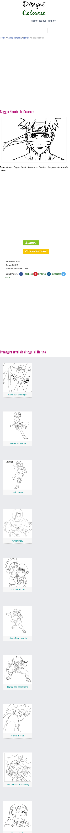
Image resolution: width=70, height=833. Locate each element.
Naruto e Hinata (17, 589)
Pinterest (42, 274)
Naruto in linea (17, 736)
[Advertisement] (32, 75)
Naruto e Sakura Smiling (18, 784)
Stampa (30, 242)
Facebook (28, 274)
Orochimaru (17, 541)
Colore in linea (36, 251)
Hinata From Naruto (18, 638)
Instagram (56, 274)
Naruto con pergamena (17, 687)
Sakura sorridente (18, 443)
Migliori (52, 20)
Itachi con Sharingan (17, 395)
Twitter (7, 277)
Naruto (26, 38)
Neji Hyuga (18, 492)
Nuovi (42, 20)
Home (34, 20)
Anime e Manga (14, 38)
